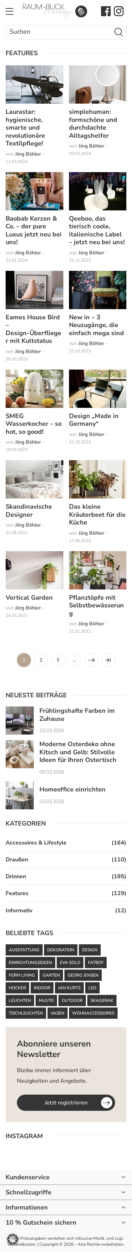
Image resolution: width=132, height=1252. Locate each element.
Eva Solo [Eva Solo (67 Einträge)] (70, 962)
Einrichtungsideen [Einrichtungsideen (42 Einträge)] (30, 962)
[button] (12, 1239)
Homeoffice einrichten (72, 789)
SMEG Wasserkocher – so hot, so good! (34, 424)
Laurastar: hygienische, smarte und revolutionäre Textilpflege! (25, 127)
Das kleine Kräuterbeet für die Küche (97, 514)
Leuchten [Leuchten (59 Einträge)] (20, 1000)
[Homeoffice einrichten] (20, 795)
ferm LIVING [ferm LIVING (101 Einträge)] (22, 975)
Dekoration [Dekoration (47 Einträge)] (60, 950)
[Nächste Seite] (91, 660)
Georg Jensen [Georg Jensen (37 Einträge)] (83, 975)
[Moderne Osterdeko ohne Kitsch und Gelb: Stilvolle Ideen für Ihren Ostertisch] (20, 754)
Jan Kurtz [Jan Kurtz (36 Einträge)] (69, 988)
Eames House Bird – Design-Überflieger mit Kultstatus (33, 329)
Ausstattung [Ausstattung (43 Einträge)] (24, 950)
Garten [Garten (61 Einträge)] (51, 975)
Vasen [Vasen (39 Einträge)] (57, 1013)
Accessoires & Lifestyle (36, 843)
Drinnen (16, 876)
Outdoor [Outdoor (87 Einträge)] (72, 1000)
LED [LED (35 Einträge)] (92, 988)
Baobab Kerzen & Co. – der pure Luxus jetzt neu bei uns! (34, 230)
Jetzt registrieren (66, 1103)
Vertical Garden (29, 597)
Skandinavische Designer (29, 510)
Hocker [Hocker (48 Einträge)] (17, 988)
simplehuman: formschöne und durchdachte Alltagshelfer (93, 123)
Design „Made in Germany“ (94, 420)
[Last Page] (108, 660)
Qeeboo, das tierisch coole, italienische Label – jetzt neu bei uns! (97, 230)
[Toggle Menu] (9, 11)
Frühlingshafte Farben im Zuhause (77, 715)
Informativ (19, 910)
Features (17, 893)
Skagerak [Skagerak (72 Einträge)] (101, 1000)
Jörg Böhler (28, 154)
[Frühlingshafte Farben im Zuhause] (20, 720)
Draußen (17, 859)
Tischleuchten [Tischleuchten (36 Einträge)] (26, 1013)
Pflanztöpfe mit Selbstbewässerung (96, 605)
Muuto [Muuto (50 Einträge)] (46, 1000)
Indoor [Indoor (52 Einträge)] (42, 988)
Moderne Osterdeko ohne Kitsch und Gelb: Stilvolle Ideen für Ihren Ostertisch (78, 752)
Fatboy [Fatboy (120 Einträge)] (95, 962)
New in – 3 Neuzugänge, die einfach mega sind (96, 325)
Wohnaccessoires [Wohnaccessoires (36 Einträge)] (93, 1013)
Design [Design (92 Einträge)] (90, 950)
